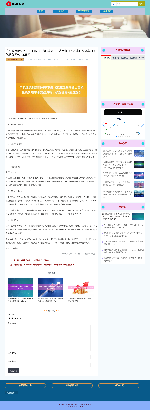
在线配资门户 (60, 11)
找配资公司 (106, 11)
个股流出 (133, 58)
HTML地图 (87, 404)
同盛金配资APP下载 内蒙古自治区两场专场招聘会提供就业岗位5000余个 (117, 154)
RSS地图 (80, 404)
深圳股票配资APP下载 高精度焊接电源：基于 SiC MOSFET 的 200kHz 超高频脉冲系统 (117, 165)
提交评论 (13, 371)
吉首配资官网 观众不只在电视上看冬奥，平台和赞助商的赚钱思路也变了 (117, 194)
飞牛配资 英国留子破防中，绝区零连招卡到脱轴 (31, 260)
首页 (41, 11)
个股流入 (124, 58)
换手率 (141, 58)
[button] (103, 124)
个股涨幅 (106, 58)
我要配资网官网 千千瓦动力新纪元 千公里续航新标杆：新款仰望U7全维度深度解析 (44, 265)
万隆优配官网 (84, 11)
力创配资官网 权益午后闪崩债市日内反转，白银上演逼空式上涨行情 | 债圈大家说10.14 (116, 216)
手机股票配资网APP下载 (14, 59)
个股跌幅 (115, 58)
